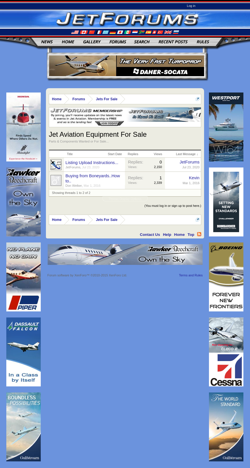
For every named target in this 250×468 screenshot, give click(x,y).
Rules (203, 42)
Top (191, 234)
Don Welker (73, 185)
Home (68, 42)
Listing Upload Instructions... (91, 162)
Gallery (91, 42)
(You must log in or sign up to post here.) (172, 205)
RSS (199, 234)
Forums (117, 42)
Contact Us (150, 234)
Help (167, 234)
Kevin (194, 178)
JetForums (72, 167)
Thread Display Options (125, 199)
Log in (191, 5)
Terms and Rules (191, 275)
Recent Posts (172, 42)
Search (142, 42)
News (47, 42)
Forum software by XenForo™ (87, 275)
